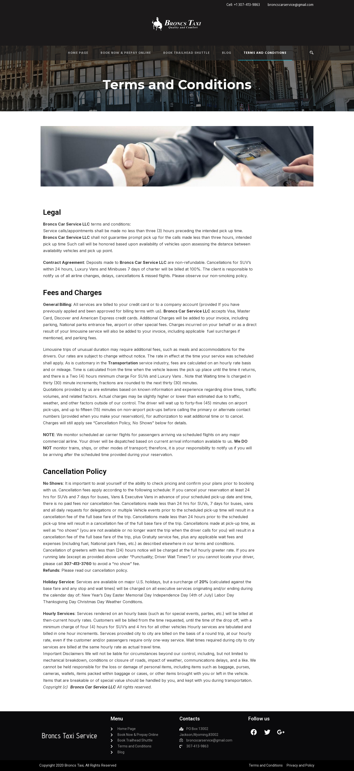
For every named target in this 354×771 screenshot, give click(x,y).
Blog (226, 53)
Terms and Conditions (265, 53)
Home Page (78, 53)
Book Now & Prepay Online (126, 53)
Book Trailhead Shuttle (186, 53)
